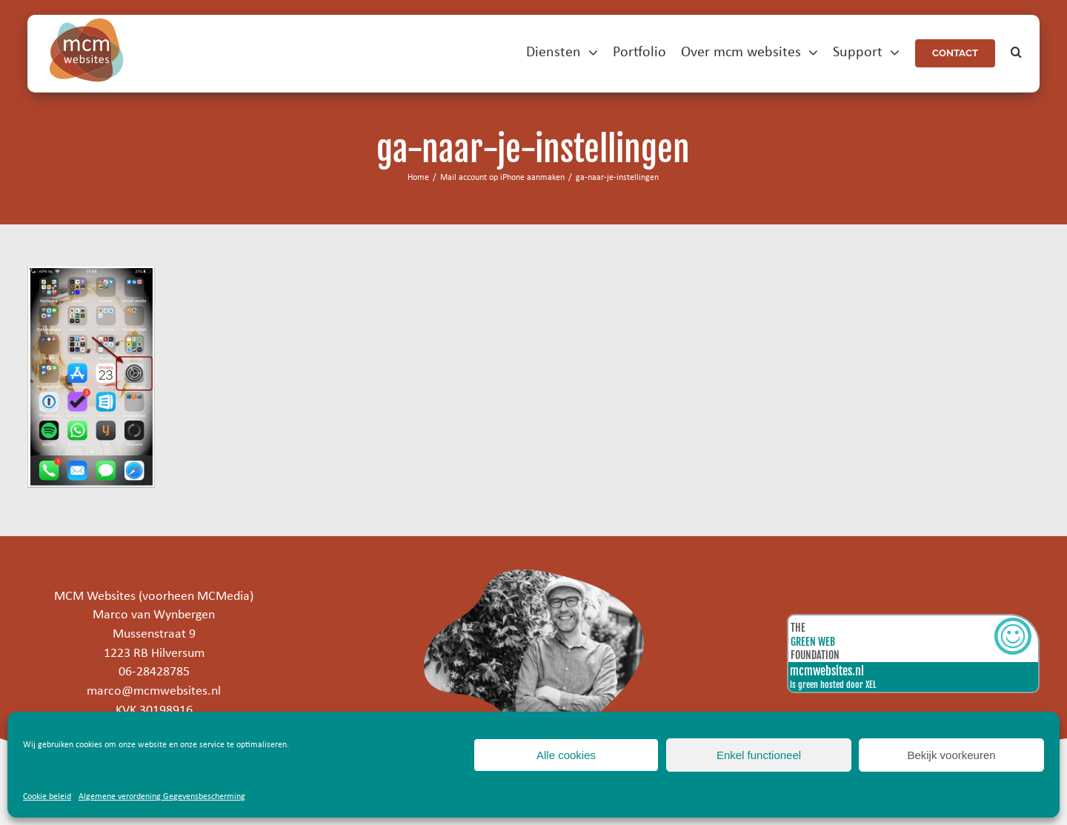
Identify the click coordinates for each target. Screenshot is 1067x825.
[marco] (533, 576)
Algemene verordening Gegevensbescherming (162, 796)
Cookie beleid (47, 796)
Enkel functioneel (759, 755)
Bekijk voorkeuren (951, 755)
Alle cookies (566, 755)
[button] (1016, 52)
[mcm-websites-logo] (87, 25)
